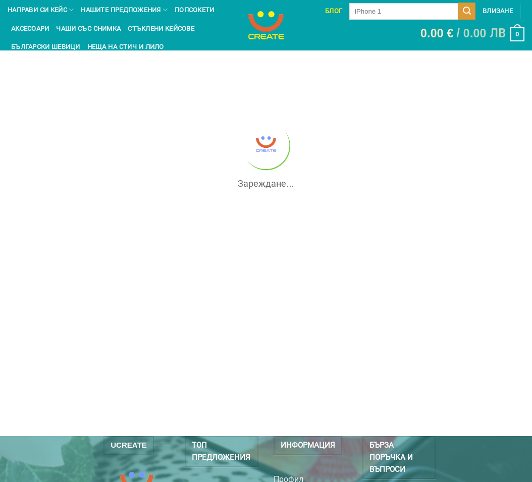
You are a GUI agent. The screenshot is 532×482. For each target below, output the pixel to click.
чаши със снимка (88, 28)
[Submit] (466, 11)
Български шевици (45, 46)
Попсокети (194, 10)
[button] (472, 34)
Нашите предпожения (124, 10)
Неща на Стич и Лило (125, 46)
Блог (333, 11)
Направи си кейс (41, 10)
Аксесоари (30, 28)
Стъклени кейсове (161, 28)
